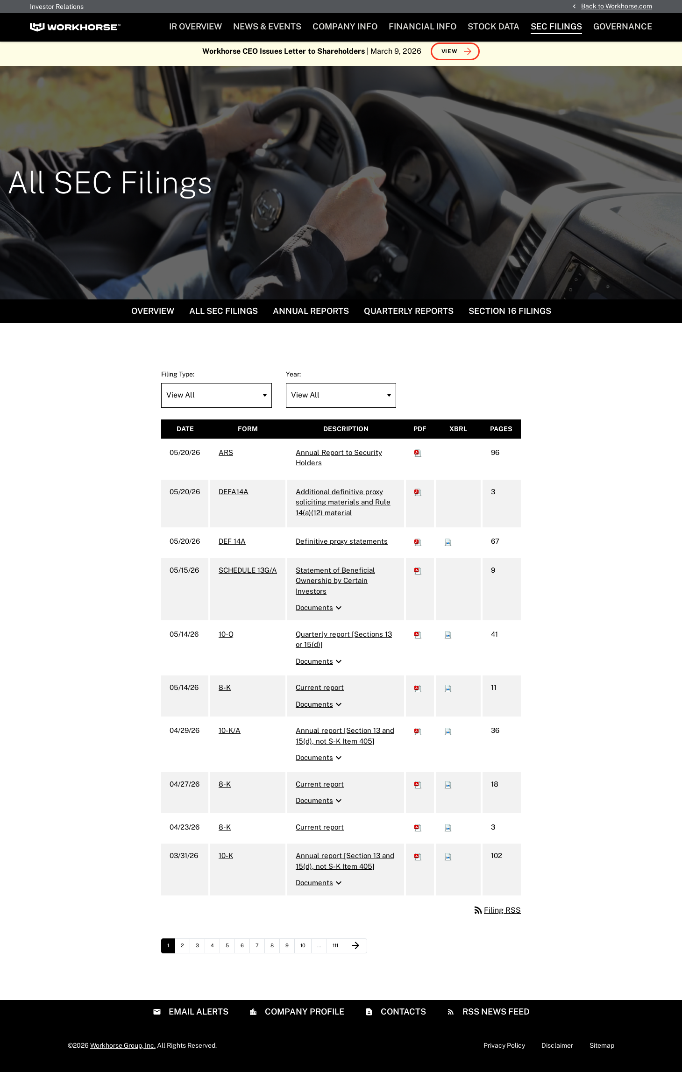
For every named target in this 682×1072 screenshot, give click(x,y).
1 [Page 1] (171, 952)
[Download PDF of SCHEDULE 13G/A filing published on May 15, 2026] (418, 575)
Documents (320, 612)
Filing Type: (177, 379)
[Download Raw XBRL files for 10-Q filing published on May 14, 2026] (448, 639)
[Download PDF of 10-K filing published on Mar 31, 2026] (418, 861)
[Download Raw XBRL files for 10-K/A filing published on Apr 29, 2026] (448, 735)
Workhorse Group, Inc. (123, 1050)
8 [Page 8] (275, 952)
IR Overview (195, 26)
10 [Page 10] (306, 952)
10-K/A (230, 735)
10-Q (226, 639)
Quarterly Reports (409, 315)
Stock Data (493, 26)
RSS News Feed (495, 1016)
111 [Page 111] (338, 952)
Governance (622, 26)
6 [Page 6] (245, 952)
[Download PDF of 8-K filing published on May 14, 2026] (418, 692)
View (449, 56)
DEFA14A (234, 496)
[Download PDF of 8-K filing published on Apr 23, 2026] (418, 832)
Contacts (402, 1016)
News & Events (267, 26)
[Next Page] (355, 950)
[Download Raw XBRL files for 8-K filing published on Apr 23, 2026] (448, 832)
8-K (225, 692)
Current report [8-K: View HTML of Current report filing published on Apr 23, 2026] (320, 832)
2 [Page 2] (185, 952)
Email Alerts (197, 1016)
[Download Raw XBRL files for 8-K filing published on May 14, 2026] (448, 692)
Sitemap (602, 1050)
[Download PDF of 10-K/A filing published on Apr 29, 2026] (418, 735)
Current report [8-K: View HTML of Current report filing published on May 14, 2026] (320, 692)
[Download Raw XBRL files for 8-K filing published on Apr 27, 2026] (448, 789)
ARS (226, 457)
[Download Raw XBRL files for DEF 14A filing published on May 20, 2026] (448, 546)
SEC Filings (556, 26)
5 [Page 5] (230, 952)
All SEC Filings (223, 315)
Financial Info (422, 26)
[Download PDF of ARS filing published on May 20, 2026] (418, 457)
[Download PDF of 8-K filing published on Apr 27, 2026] (418, 789)
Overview (152, 315)
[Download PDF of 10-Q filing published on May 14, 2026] (418, 639)
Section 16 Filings (510, 315)
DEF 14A (232, 546)
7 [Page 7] (260, 952)
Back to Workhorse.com (616, 6)
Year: (293, 379)
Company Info (345, 26)
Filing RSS (497, 914)
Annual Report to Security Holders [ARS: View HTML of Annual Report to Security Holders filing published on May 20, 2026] (339, 462)
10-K (226, 861)
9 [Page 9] (290, 952)
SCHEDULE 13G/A (248, 575)
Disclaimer (557, 1050)
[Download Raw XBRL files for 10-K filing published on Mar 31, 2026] (448, 861)
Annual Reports (311, 315)
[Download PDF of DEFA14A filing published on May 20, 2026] (418, 496)
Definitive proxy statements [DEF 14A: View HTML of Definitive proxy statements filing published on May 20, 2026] (342, 546)
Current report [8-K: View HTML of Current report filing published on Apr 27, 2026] (320, 789)
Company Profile (303, 1016)
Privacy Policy (504, 1050)
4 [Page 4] (215, 952)
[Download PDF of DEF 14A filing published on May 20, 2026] (418, 546)
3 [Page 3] (200, 952)
